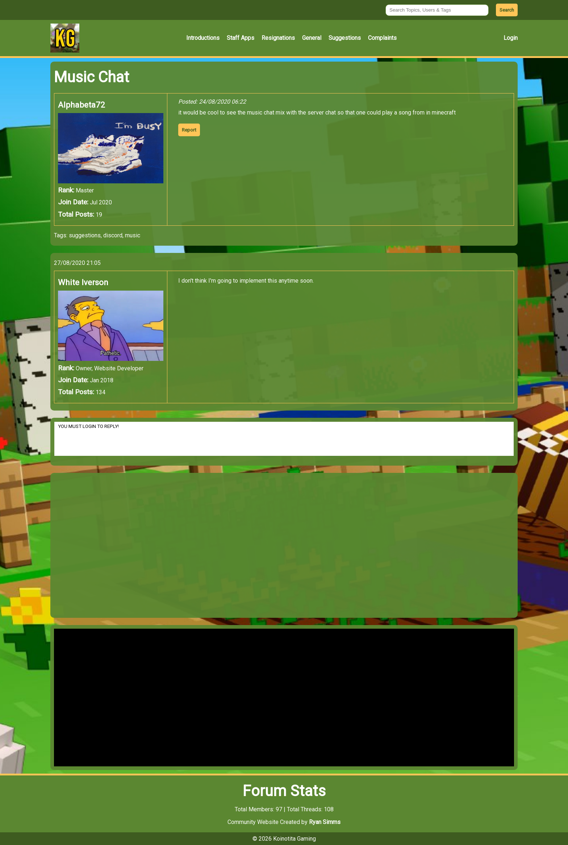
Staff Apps (240, 37)
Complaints (382, 37)
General (311, 37)
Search (507, 10)
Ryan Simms (325, 822)
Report (189, 130)
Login (511, 37)
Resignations (278, 37)
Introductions (203, 37)
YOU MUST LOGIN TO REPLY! (284, 438)
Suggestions (345, 37)
